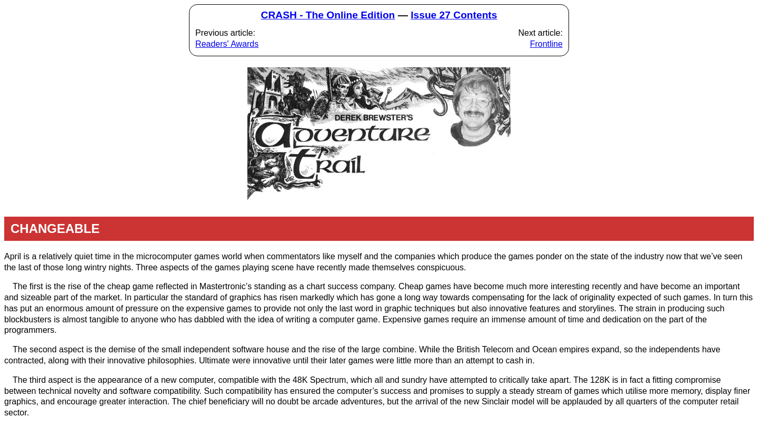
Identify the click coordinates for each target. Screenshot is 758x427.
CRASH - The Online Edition (328, 15)
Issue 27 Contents (454, 15)
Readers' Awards (226, 43)
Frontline (546, 43)
